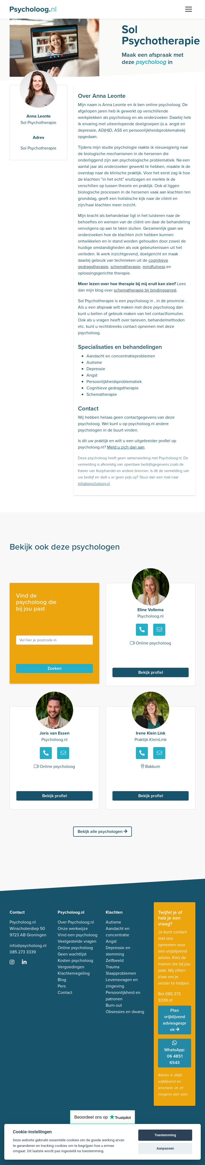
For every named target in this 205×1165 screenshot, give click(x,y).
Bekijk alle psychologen (102, 831)
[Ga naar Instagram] (15, 963)
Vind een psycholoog (77, 935)
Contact (65, 992)
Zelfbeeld (115, 960)
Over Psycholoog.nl (76, 922)
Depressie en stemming (118, 951)
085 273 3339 (23, 952)
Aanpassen (165, 1148)
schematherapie (125, 267)
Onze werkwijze (73, 928)
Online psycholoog (75, 948)
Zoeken (55, 668)
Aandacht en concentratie (117, 931)
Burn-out (114, 1005)
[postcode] (54, 640)
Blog (62, 980)
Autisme (113, 922)
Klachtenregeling (74, 973)
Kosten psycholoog (75, 960)
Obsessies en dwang (125, 1012)
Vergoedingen (71, 967)
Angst (111, 941)
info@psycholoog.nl (94, 483)
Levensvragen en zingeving (122, 983)
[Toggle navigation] (188, 9)
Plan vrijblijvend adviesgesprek (174, 1020)
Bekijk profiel (150, 672)
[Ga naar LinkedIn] (27, 963)
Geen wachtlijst (72, 954)
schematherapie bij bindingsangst (145, 290)
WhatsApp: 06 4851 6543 (174, 1053)
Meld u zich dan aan (125, 447)
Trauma (112, 967)
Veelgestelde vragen (77, 941)
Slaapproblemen (121, 973)
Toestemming (165, 1135)
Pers (62, 986)
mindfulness (154, 267)
